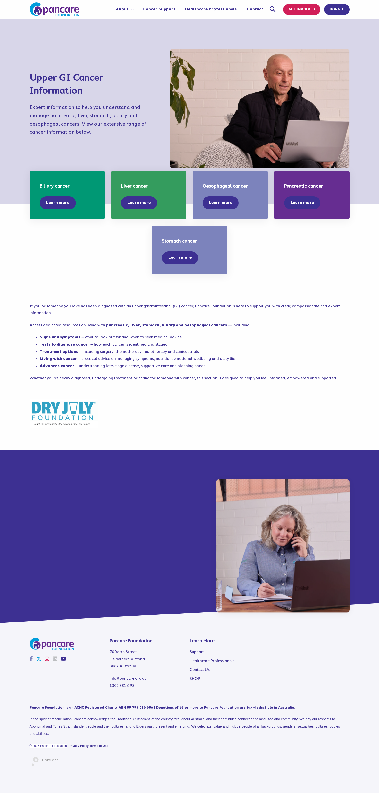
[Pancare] (54, 9)
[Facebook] (31, 659)
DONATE (337, 9)
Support (197, 652)
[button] (58, 202)
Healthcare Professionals (211, 9)
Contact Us (200, 670)
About (123, 9)
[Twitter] (38, 659)
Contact (255, 9)
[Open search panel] (272, 10)
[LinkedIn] (55, 659)
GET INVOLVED (302, 9)
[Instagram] (47, 659)
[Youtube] (63, 659)
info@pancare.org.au (128, 678)
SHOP (195, 679)
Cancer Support (159, 9)
